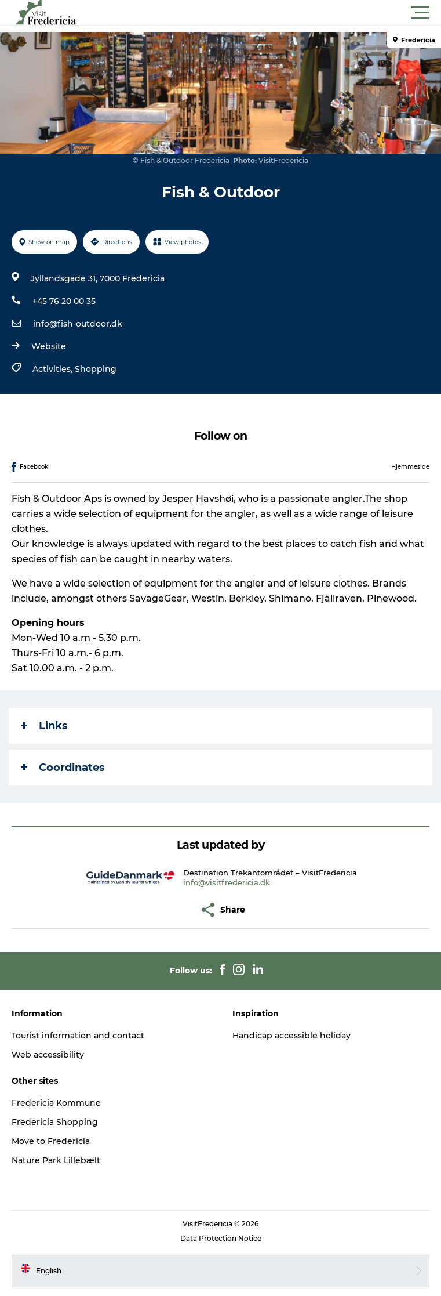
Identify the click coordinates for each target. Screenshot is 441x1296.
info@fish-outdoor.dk (77, 323)
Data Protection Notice (220, 1238)
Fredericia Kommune (56, 1103)
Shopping (95, 369)
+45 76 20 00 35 (64, 301)
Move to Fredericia (51, 1141)
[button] (272, 13)
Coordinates (63, 767)
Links (44, 725)
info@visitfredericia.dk (226, 882)
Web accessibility (48, 1054)
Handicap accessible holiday (291, 1035)
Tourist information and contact (78, 1035)
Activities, (53, 369)
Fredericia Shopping (55, 1122)
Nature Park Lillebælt (56, 1160)
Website (48, 346)
